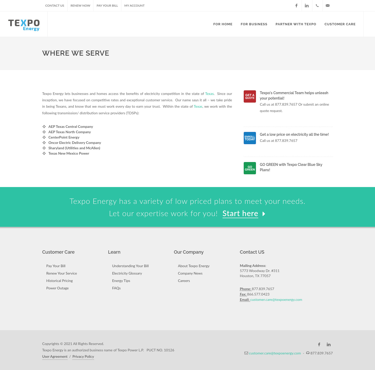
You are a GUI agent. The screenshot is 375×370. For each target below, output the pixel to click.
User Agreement (55, 356)
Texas (209, 93)
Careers (184, 280)
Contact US (54, 5)
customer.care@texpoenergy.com (276, 299)
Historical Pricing (59, 280)
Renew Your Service (61, 273)
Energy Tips (121, 280)
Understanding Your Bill (130, 266)
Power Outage (57, 288)
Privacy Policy (83, 356)
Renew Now (80, 5)
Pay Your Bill (107, 5)
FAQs (116, 288)
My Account (134, 5)
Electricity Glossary (127, 273)
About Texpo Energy (194, 266)
